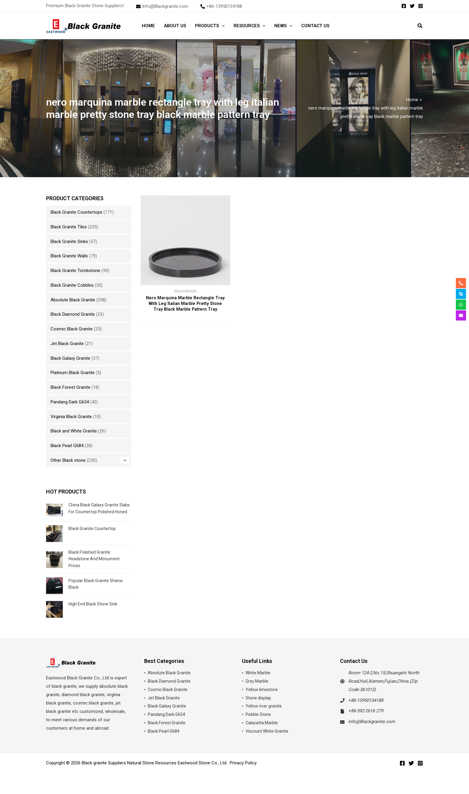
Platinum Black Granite (73, 372)
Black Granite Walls (69, 256)
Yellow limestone (262, 694)
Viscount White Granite (268, 736)
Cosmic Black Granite (72, 329)
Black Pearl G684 (67, 445)
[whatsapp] (461, 305)
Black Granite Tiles (69, 227)
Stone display (259, 702)
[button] (222, 25)
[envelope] (162, 6)
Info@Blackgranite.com (371, 726)
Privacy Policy (243, 768)
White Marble (258, 678)
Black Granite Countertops (76, 212)
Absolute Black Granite (73, 300)
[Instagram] (420, 6)
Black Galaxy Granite (70, 358)
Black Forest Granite (70, 387)
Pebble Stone (259, 719)
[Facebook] (403, 6)
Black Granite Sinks (69, 241)
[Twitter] (412, 6)
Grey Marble (257, 686)
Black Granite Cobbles (72, 285)
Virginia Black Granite (71, 416)
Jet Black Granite (67, 343)
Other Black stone (68, 460)
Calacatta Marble (262, 728)
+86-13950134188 (365, 705)
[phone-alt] (221, 6)
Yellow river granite (264, 711)
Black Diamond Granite (73, 314)
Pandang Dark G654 (70, 402)
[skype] (461, 294)
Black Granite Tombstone (75, 270)
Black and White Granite (74, 431)
